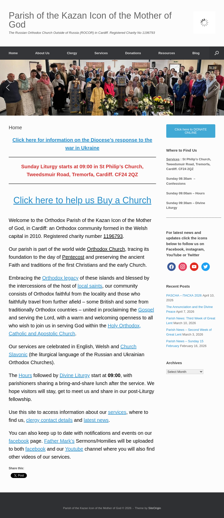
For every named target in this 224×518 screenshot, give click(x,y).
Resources (166, 53)
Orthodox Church (106, 249)
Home (13, 53)
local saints (90, 286)
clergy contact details (49, 420)
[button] (216, 53)
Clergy (72, 53)
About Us (42, 53)
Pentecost (73, 257)
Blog (196, 53)
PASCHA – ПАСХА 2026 (184, 295)
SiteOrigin (154, 508)
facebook (19, 441)
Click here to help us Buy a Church (82, 200)
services (117, 412)
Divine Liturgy (75, 375)
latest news (96, 420)
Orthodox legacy (60, 278)
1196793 (113, 236)
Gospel (146, 309)
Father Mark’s (59, 441)
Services (101, 53)
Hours (25, 375)
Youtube (74, 449)
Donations (133, 53)
